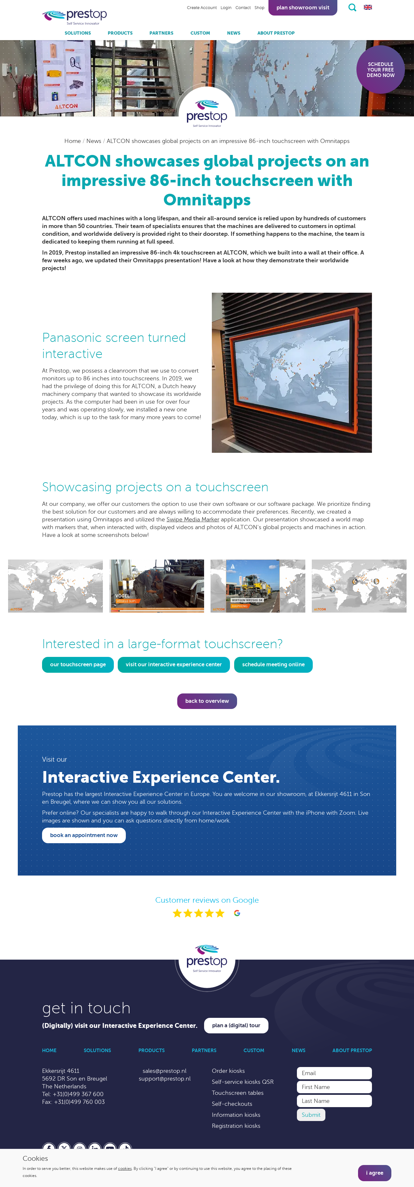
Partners (161, 33)
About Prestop (276, 33)
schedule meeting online (273, 664)
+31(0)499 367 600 (78, 1094)
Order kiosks (228, 1071)
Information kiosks (236, 1115)
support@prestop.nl (165, 1078)
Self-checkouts (232, 1104)
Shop (260, 7)
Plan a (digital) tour (236, 1025)
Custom (200, 33)
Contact (243, 7)
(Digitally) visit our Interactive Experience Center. (120, 1025)
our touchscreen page (78, 664)
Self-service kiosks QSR (243, 1082)
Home (73, 141)
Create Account (202, 7)
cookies (125, 1168)
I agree (374, 1173)
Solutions (78, 33)
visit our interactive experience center (174, 664)
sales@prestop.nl (164, 1071)
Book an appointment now (84, 835)
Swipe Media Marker (193, 519)
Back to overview (207, 701)
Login (226, 7)
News (233, 33)
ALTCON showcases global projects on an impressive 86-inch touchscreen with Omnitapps (228, 141)
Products (120, 33)
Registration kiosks (236, 1126)
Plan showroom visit (303, 8)
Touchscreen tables (238, 1093)
